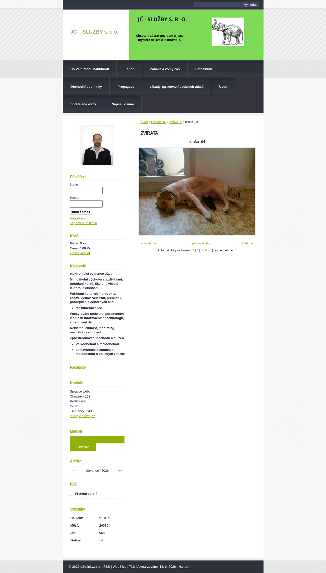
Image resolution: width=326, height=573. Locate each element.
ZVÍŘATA (175, 122)
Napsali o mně (123, 104)
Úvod (223, 86)
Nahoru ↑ (185, 566)
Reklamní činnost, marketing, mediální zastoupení (92, 330)
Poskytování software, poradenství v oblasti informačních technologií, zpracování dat (97, 318)
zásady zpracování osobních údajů (177, 86)
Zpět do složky (200, 243)
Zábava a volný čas (165, 69)
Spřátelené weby (83, 104)
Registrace (78, 218)
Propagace (125, 86)
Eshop (129, 69)
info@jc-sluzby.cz (82, 416)
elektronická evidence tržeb (91, 273)
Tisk (132, 566)
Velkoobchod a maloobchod (97, 344)
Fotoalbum (203, 69)
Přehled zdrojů (86, 494)
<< (74, 470)
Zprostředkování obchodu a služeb (97, 338)
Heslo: (74, 198)
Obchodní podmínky (86, 86)
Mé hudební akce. (89, 308)
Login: (74, 184)
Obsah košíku (80, 253)
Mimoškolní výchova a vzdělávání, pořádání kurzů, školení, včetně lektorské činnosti (96, 283)
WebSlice (119, 566)
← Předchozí (149, 243)
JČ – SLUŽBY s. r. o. (94, 32)
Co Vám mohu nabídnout (90, 69)
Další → (247, 243)
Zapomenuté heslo (83, 223)
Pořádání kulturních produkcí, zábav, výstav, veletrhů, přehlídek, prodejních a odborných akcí (96, 298)
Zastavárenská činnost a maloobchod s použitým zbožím (100, 352)
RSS (106, 566)
